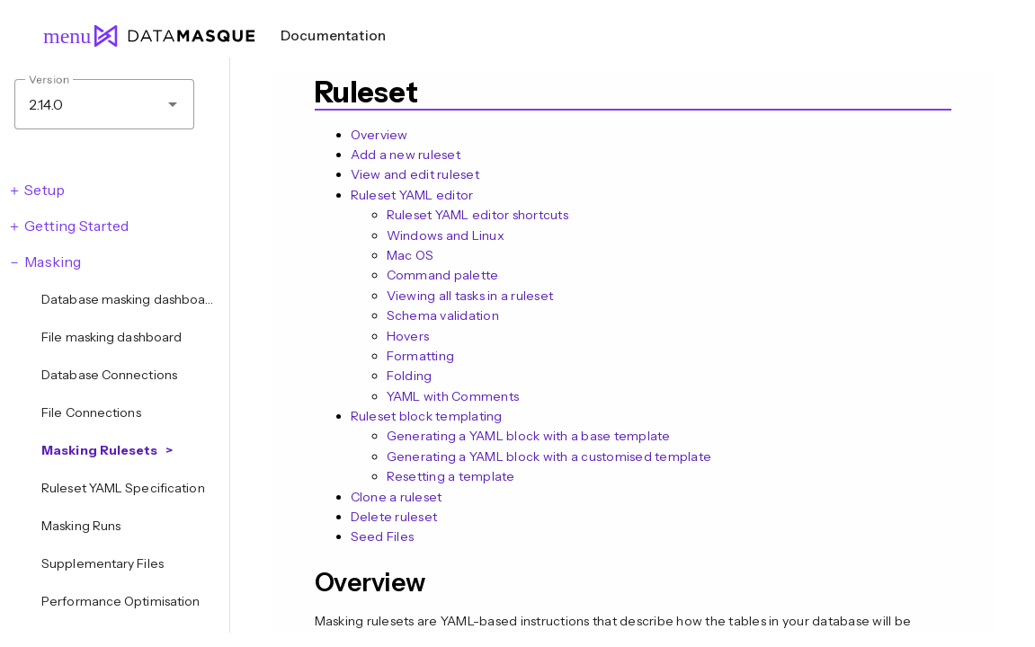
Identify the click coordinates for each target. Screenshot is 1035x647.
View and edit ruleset (415, 174)
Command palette (443, 275)
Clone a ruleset (396, 497)
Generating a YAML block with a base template (529, 436)
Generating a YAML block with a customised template (549, 456)
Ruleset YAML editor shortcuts (477, 215)
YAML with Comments (453, 396)
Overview (379, 135)
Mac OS (410, 255)
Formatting (421, 356)
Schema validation (443, 315)
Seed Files (383, 536)
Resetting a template (451, 476)
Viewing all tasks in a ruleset (470, 296)
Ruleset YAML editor (412, 195)
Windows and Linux (445, 235)
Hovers (408, 336)
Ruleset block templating (427, 416)
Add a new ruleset (405, 154)
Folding (410, 376)
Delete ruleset (394, 517)
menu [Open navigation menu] (59, 36)
